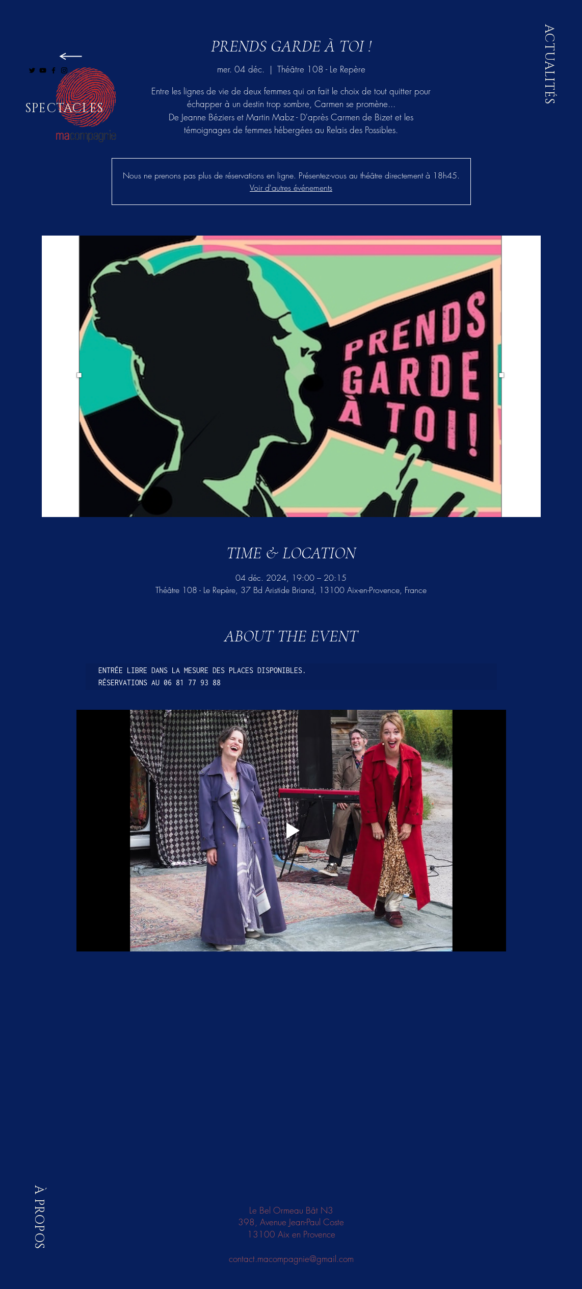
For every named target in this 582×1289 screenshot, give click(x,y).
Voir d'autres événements (291, 187)
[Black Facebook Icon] (53, 70)
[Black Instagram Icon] (64, 70)
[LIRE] (69, 56)
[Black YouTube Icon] (43, 70)
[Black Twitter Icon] (32, 70)
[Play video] (291, 830)
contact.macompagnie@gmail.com (291, 1259)
